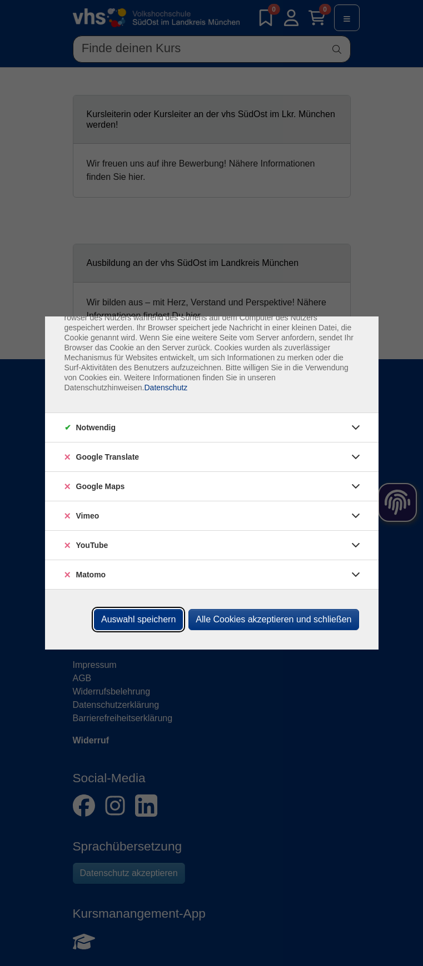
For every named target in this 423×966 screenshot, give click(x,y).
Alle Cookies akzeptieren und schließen (273, 619)
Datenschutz (165, 387)
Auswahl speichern (138, 619)
